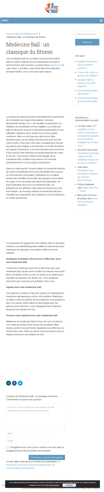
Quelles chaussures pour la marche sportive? (87, 64)
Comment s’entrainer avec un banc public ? (87, 101)
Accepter (69, 485)
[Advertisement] (35, 95)
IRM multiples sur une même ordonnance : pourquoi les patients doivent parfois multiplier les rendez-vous (88, 136)
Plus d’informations (52, 485)
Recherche (87, 42)
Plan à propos (73, 488)
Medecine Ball (57, 65)
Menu (5, 20)
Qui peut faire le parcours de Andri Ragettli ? (86, 83)
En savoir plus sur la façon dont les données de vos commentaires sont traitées (33, 464)
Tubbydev (96, 488)
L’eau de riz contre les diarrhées (87, 201)
